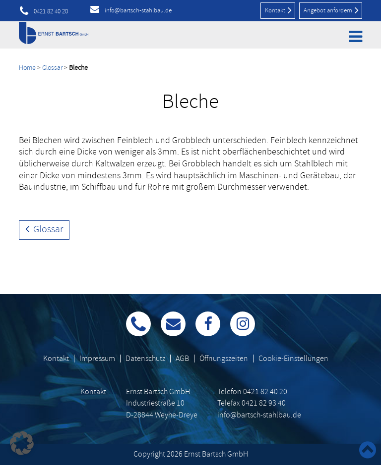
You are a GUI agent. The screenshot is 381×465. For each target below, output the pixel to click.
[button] (22, 443)
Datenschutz (145, 358)
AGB (182, 358)
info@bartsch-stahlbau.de (138, 10)
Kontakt (278, 9)
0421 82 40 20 (51, 11)
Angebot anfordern (331, 9)
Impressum (97, 358)
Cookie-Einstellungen (293, 358)
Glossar (52, 67)
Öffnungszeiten (223, 358)
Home (27, 67)
